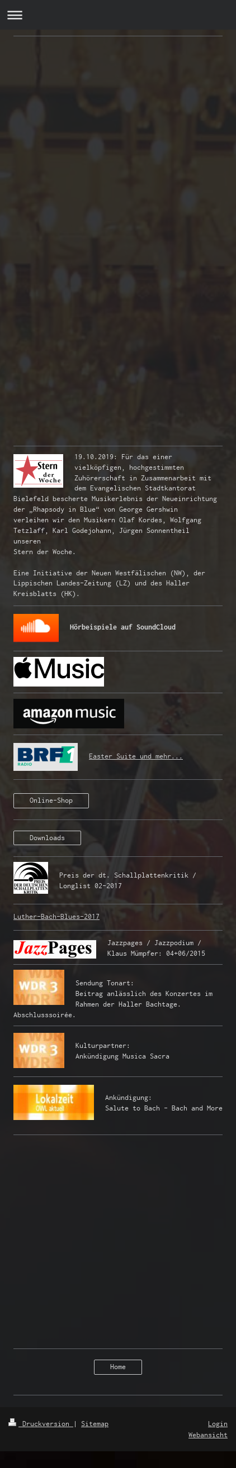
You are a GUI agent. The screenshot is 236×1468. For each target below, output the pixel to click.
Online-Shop (51, 800)
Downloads (47, 837)
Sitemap (94, 1423)
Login (218, 1423)
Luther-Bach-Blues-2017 (56, 916)
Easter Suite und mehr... (136, 756)
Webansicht (208, 1435)
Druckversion (40, 1423)
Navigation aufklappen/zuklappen (118, 15)
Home (118, 1366)
